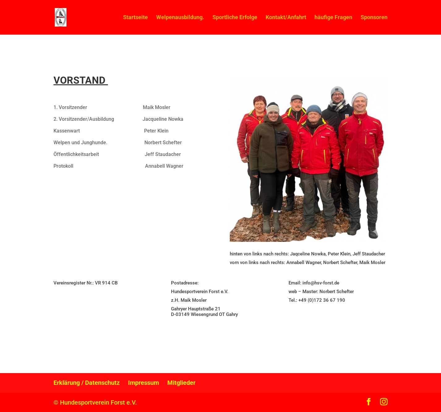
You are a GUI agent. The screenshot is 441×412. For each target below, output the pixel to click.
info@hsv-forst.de (320, 283)
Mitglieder (181, 382)
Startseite (135, 17)
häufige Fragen (333, 17)
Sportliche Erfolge (234, 17)
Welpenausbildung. (180, 17)
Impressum (143, 382)
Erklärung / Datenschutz (87, 382)
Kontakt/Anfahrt (286, 17)
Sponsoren (374, 17)
